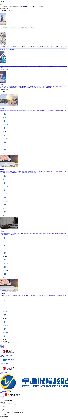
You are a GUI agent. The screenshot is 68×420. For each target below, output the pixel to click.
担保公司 (2, 346)
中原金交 (2, 345)
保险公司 (2, 347)
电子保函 (4, 414)
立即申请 (7, 8)
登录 (1, 4)
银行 (1, 344)
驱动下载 (22, 6)
